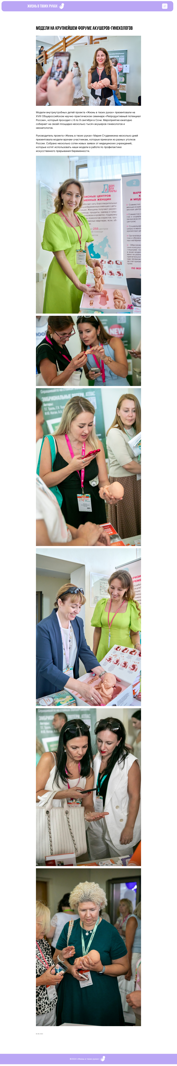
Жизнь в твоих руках (42, 6)
